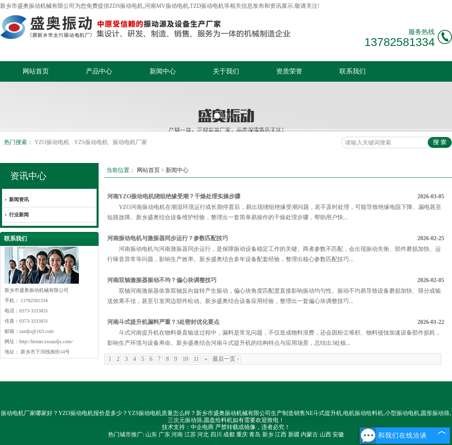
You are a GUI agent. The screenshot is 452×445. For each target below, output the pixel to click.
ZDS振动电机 (126, 6)
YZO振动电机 (53, 142)
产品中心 (99, 71)
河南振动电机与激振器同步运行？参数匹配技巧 (167, 238)
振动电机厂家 (130, 142)
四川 (216, 434)
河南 (177, 434)
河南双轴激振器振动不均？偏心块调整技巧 (162, 280)
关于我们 (226, 71)
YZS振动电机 (91, 142)
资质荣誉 (289, 71)
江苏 (190, 434)
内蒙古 (309, 434)
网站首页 (36, 71)
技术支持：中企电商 (188, 427)
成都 (229, 434)
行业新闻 (19, 215)
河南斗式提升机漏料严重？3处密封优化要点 (163, 322)
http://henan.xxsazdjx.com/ (46, 341)
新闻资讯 (19, 199)
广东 (164, 434)
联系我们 (352, 71)
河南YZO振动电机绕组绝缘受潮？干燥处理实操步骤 (173, 196)
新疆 (294, 434)
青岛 (255, 434)
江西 (280, 434)
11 (196, 359)
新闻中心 (163, 71)
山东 (151, 434)
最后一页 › (225, 359)
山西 (325, 434)
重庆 (242, 434)
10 (185, 359)
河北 (203, 434)
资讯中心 (28, 176)
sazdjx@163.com (36, 331)
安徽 (338, 434)
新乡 (268, 434)
